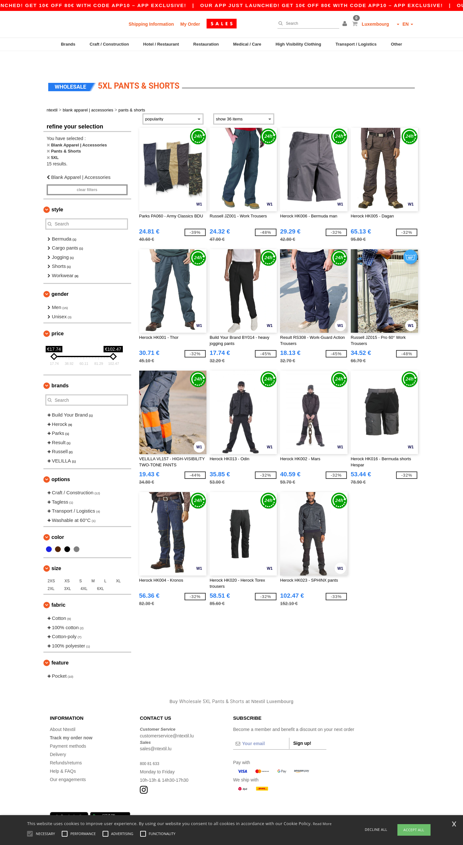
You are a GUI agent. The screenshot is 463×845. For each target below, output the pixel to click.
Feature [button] (59, 645)
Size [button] (56, 550)
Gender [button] (59, 276)
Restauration (206, 44)
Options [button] (60, 461)
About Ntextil (62, 711)
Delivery (58, 736)
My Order (190, 24)
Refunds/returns (66, 745)
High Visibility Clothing (298, 44)
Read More (322, 823)
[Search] (306, 23)
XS (67, 563)
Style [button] (57, 192)
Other (396, 44)
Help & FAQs (63, 753)
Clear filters (87, 172)
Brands (68, 44)
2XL (51, 571)
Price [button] (57, 316)
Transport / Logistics (356, 44)
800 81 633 (151, 745)
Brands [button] (59, 368)
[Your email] (261, 726)
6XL (100, 571)
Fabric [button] (58, 587)
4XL (84, 571)
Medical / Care (247, 44)
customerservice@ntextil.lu (167, 718)
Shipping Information (151, 24)
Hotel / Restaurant (161, 44)
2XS (51, 563)
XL (118, 563)
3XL (67, 571)
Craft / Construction (109, 44)
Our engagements (68, 761)
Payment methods (68, 728)
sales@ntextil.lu (155, 731)
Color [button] (57, 519)
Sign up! (302, 725)
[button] (345, 24)
